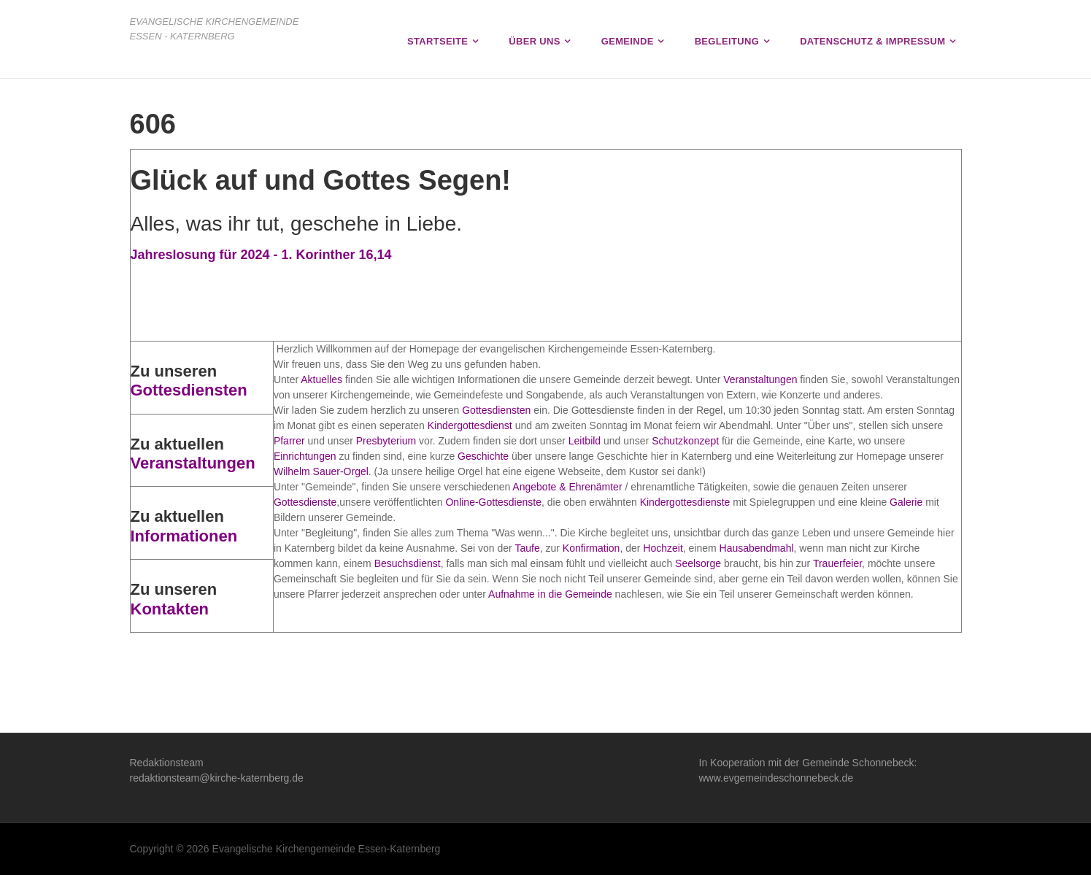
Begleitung (727, 41)
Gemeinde (627, 41)
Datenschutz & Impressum (872, 41)
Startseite (437, 41)
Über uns (534, 41)
